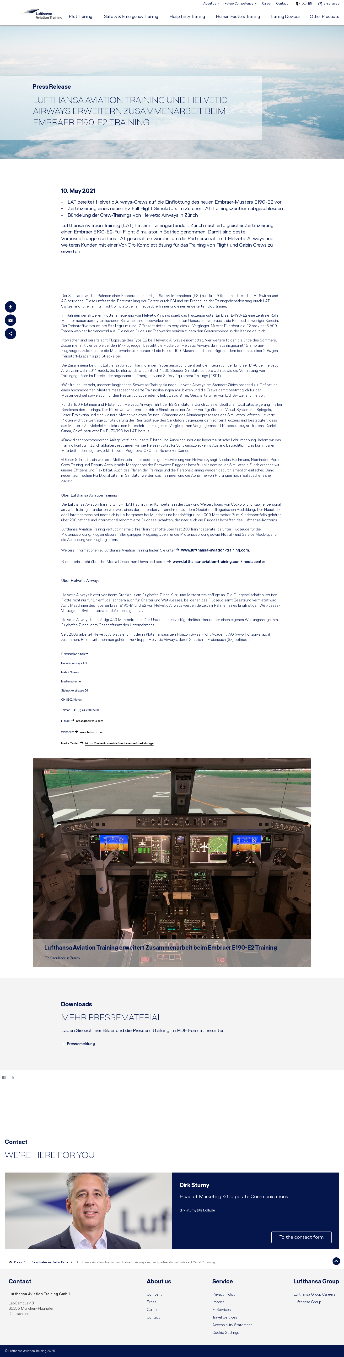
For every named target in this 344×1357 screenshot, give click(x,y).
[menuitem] (211, 3)
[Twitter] (13, 1077)
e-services (331, 3)
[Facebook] (3, 1077)
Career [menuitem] (267, 3)
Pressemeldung (78, 1044)
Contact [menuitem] (282, 3)
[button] (225, 1333)
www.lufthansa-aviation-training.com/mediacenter (219, 562)
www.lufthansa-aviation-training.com (215, 550)
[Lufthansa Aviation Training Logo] (41, 13)
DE (303, 3)
